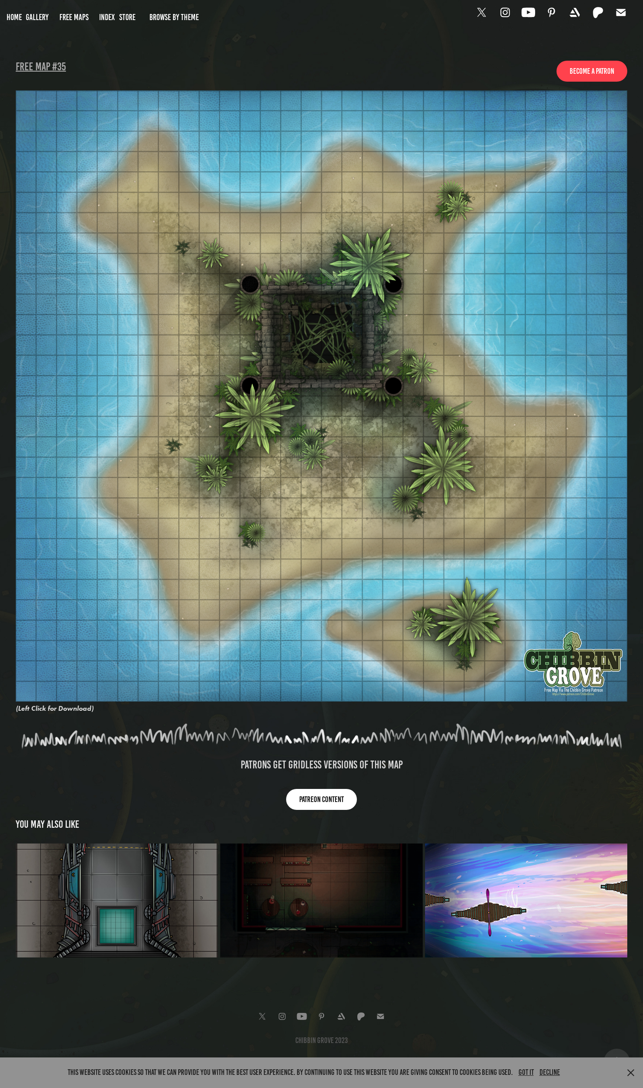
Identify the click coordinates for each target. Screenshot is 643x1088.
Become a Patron (592, 71)
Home (14, 17)
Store (127, 17)
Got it (526, 1072)
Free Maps (74, 17)
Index (107, 17)
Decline (549, 1072)
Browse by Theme (174, 17)
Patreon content (321, 799)
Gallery (37, 17)
